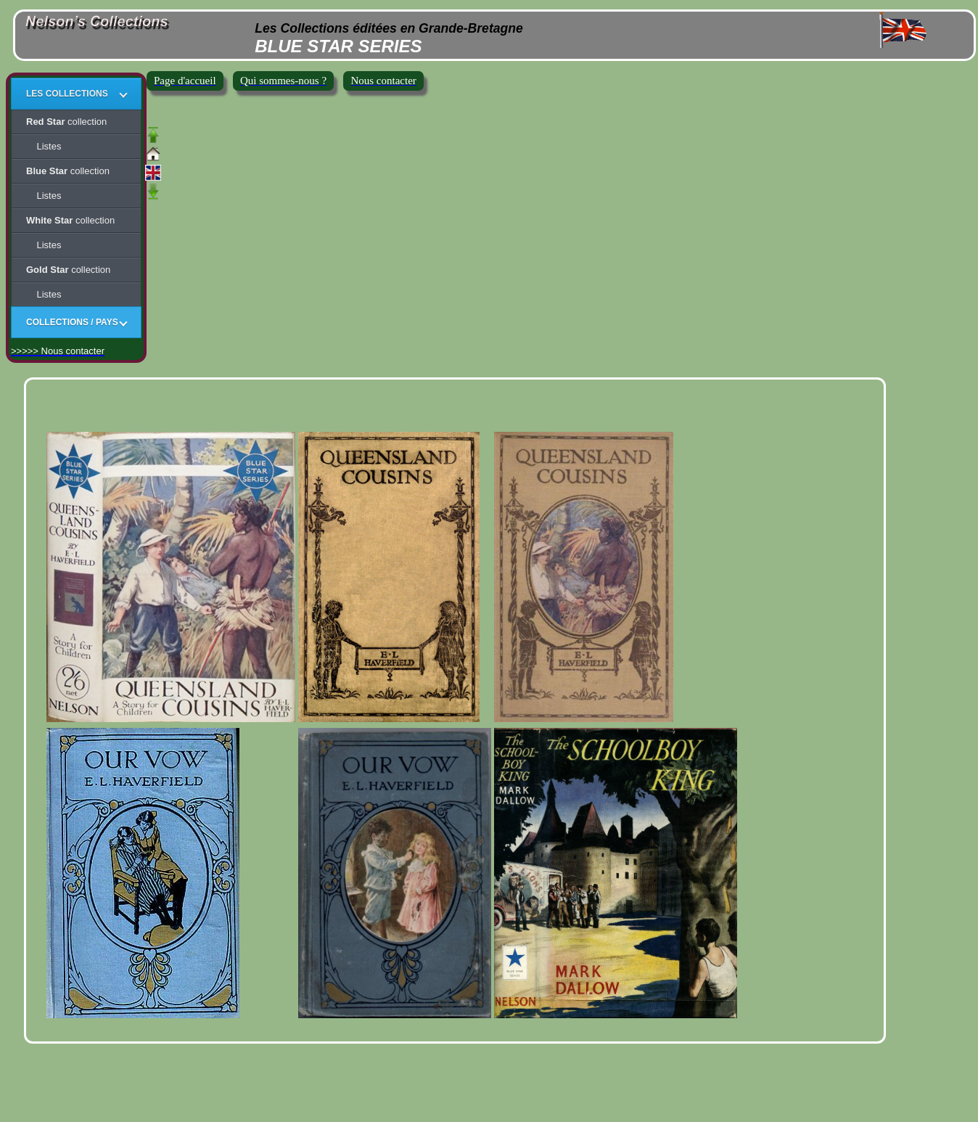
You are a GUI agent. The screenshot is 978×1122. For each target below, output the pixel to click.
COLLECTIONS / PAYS (72, 322)
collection (66, 121)
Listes (43, 146)
